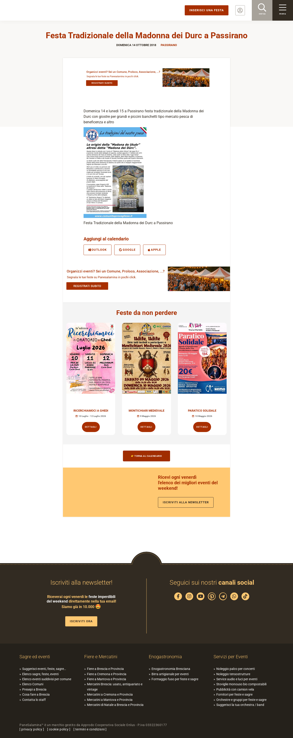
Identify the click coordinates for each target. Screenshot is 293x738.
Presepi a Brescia (34, 689)
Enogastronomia (165, 656)
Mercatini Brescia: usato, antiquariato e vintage (114, 686)
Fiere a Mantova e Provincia (106, 679)
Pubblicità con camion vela (235, 689)
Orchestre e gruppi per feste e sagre (241, 700)
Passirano (169, 45)
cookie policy (59, 729)
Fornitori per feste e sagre (234, 694)
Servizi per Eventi (231, 656)
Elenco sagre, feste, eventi (40, 674)
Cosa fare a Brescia (36, 694)
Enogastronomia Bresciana (171, 669)
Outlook (97, 249)
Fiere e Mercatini (100, 656)
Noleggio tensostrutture (233, 674)
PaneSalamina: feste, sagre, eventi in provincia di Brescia (35, 10)
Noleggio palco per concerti (235, 669)
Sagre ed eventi (34, 656)
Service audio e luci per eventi (236, 679)
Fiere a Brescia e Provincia (105, 669)
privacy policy (31, 729)
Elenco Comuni (32, 684)
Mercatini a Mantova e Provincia (110, 700)
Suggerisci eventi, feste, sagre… (44, 669)
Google (127, 249)
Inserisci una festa (206, 10)
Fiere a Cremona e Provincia (106, 674)
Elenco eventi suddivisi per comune (46, 679)
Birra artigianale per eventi (170, 674)
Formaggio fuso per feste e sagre (175, 679)
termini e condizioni (90, 729)
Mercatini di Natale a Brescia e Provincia (115, 705)
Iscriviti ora (81, 621)
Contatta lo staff (34, 700)
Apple (154, 249)
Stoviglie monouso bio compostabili (241, 684)
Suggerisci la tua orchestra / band (240, 705)
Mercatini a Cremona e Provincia (110, 694)
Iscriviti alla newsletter (186, 502)
